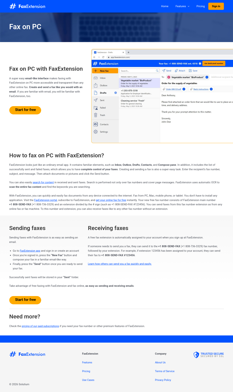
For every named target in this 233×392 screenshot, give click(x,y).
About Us (160, 362)
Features (187, 6)
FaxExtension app (30, 250)
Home (171, 6)
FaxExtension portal (46, 200)
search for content (43, 182)
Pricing (203, 6)
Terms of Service (165, 371)
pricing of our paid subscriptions (41, 326)
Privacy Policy (163, 380)
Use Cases (88, 380)
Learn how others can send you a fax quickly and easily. (121, 263)
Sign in (217, 6)
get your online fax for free (112, 200)
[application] (192, 6)
